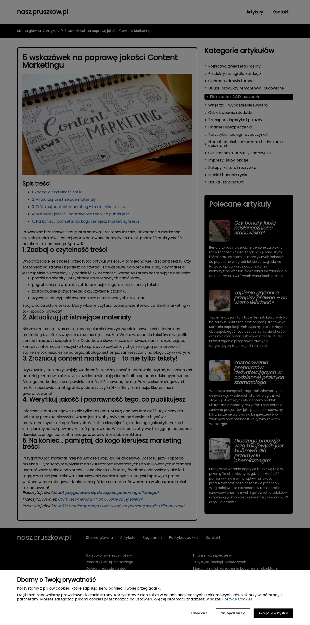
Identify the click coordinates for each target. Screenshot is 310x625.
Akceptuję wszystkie (273, 613)
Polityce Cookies (237, 599)
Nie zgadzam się (233, 613)
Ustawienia (199, 613)
